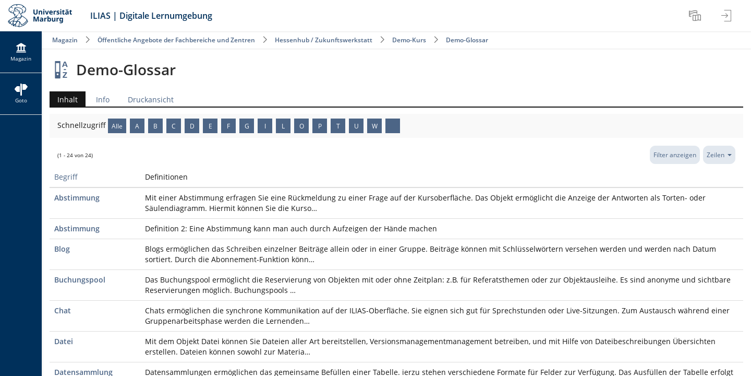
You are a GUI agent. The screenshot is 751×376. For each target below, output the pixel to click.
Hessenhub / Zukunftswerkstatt (323, 40)
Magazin (65, 40)
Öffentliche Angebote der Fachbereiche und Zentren (176, 40)
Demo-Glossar (467, 40)
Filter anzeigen (674, 154)
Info (103, 99)
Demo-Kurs (409, 40)
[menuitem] (696, 15)
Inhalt (64, 99)
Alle (117, 126)
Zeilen (719, 154)
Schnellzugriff (82, 125)
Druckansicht (151, 99)
